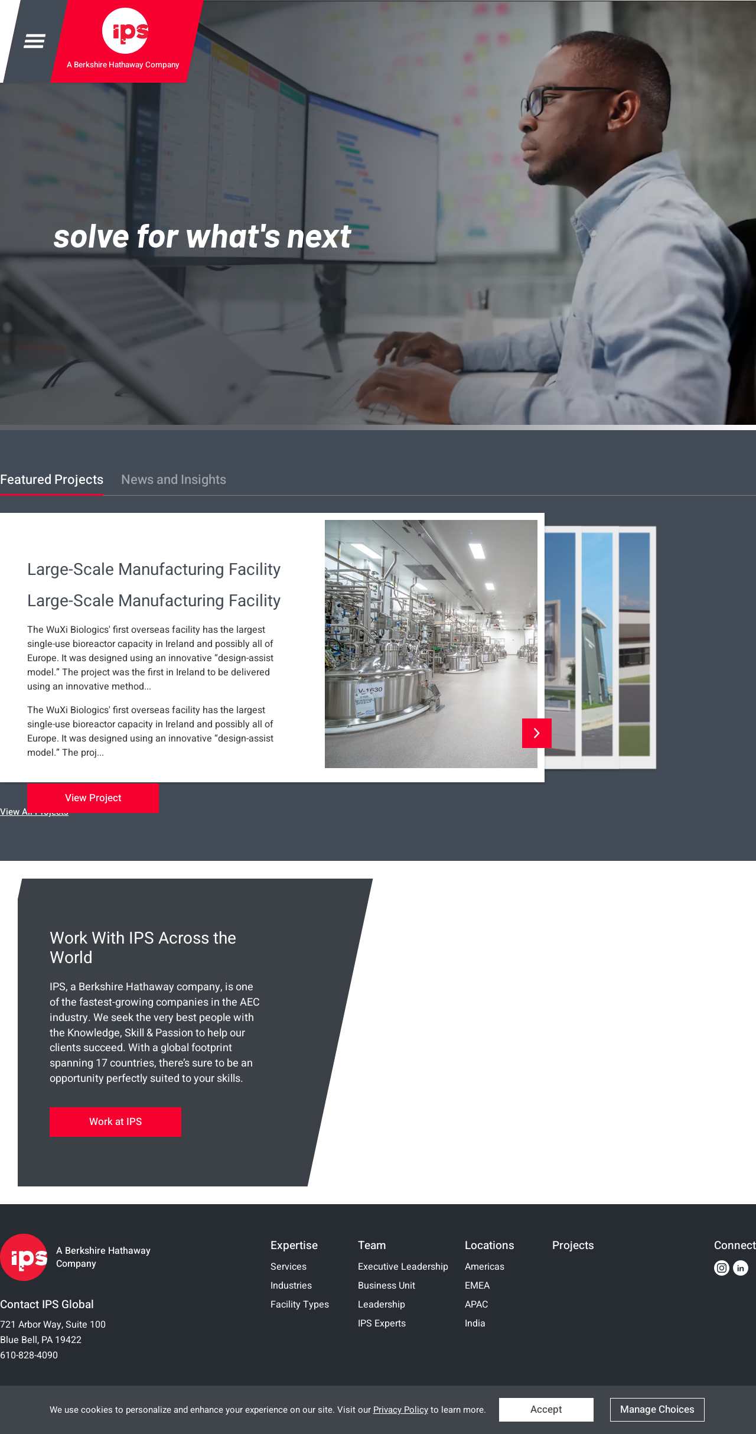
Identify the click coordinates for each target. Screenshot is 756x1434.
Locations (489, 1245)
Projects (573, 1245)
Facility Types (300, 1305)
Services (289, 1267)
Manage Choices (657, 1409)
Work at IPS (115, 1121)
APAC (476, 1305)
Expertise (294, 1245)
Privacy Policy (400, 1409)
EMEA (477, 1286)
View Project (93, 798)
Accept (546, 1409)
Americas (484, 1267)
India (475, 1323)
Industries (291, 1286)
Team (372, 1245)
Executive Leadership (403, 1267)
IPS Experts (382, 1323)
